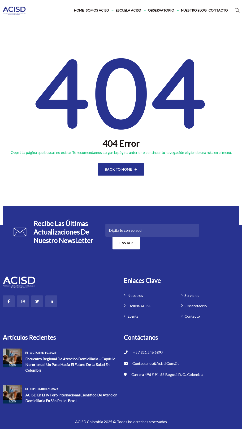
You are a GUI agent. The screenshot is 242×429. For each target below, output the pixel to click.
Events (132, 316)
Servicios (192, 295)
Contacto (218, 10)
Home (79, 10)
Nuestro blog (194, 10)
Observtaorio (196, 305)
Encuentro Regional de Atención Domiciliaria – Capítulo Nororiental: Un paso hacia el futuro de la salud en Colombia (70, 364)
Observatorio (161, 10)
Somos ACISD (97, 10)
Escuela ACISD (128, 10)
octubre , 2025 (40, 352)
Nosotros (135, 295)
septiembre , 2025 (41, 389)
